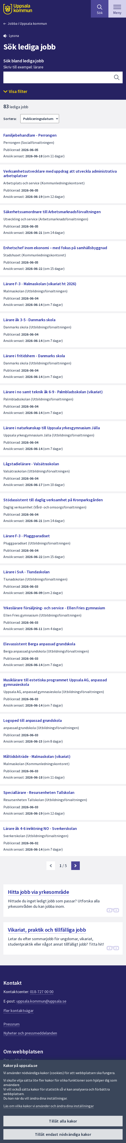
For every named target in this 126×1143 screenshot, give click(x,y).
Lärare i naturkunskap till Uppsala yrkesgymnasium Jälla (51, 427)
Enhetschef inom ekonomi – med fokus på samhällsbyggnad (55, 247)
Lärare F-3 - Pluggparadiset (26, 535)
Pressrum (11, 1024)
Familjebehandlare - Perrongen (30, 135)
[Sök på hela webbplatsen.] (99, 9)
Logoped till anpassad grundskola (32, 720)
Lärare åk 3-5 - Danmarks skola (29, 319)
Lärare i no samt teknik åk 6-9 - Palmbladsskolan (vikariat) (53, 391)
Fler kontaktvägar (18, 1010)
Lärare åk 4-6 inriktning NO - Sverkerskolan (40, 828)
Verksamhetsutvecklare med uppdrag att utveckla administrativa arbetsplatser (60, 173)
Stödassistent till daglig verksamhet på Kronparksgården (53, 499)
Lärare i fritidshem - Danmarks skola (34, 355)
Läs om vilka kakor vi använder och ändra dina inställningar (48, 1106)
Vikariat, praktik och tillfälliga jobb (47, 929)
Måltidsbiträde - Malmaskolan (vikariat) (37, 756)
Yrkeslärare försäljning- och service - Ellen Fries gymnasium (54, 607)
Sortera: (10, 118)
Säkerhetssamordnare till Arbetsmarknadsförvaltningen (52, 211)
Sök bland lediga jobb (23, 60)
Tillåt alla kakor (63, 1121)
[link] (50, 865)
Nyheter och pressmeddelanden (30, 1033)
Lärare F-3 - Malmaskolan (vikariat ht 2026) (39, 283)
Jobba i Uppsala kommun (27, 23)
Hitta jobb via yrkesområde (38, 891)
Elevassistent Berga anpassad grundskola (39, 643)
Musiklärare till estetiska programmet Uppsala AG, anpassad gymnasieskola (55, 682)
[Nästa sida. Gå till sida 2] (75, 865)
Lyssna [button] (14, 35)
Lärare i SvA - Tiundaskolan (26, 571)
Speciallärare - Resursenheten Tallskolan (38, 792)
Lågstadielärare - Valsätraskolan (31, 463)
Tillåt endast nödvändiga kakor (63, 1134)
